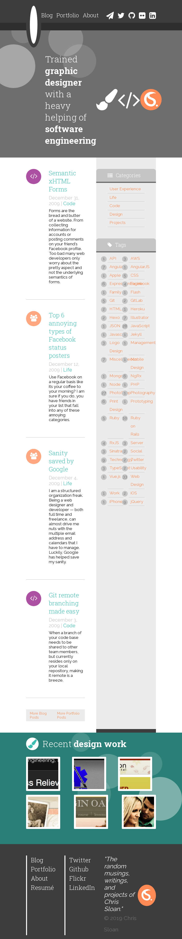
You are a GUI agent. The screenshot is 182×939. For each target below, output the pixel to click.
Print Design (116, 405)
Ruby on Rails (135, 426)
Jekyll (136, 334)
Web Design (137, 480)
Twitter (137, 459)
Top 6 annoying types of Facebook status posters (63, 335)
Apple (115, 275)
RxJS (114, 442)
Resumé (42, 887)
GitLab (137, 300)
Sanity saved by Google (61, 461)
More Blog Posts (38, 715)
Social (136, 451)
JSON (114, 325)
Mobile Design (137, 363)
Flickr (77, 878)
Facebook (138, 283)
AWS (135, 258)
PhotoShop (116, 392)
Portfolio (67, 15)
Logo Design (116, 346)
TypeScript (116, 467)
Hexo (114, 317)
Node (115, 384)
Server (137, 442)
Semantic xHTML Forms (62, 181)
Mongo (116, 375)
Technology (116, 459)
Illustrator (138, 317)
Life (67, 370)
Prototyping (138, 401)
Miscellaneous (116, 359)
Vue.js (115, 476)
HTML (115, 309)
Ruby (114, 417)
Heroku (138, 309)
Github (78, 869)
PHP (135, 384)
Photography (138, 392)
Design (116, 214)
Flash (135, 292)
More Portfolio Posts (68, 715)
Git (112, 300)
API (112, 258)
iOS (134, 493)
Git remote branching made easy (64, 603)
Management (138, 342)
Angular (116, 266)
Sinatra (115, 451)
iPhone (116, 501)
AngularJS (138, 266)
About (91, 15)
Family (115, 292)
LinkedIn (82, 887)
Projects (117, 222)
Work (114, 493)
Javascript (116, 334)
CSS (135, 275)
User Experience (125, 188)
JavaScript (138, 325)
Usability (138, 467)
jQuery (137, 501)
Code (69, 203)
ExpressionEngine (116, 283)
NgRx (136, 375)
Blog (47, 15)
